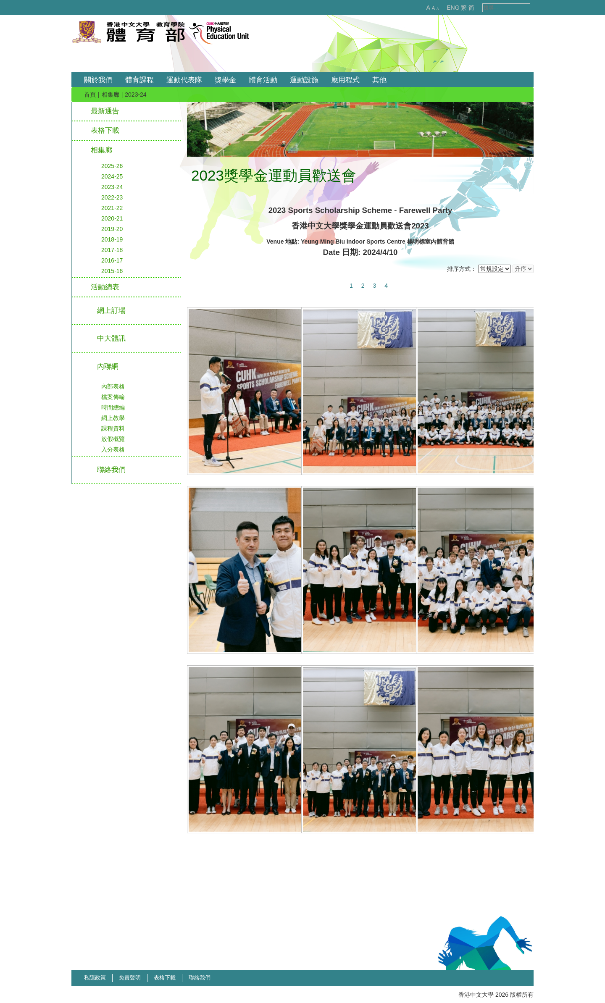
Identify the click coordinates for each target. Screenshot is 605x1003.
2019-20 (112, 229)
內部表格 (113, 386)
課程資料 (113, 428)
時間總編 (113, 407)
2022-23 (112, 197)
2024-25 (112, 176)
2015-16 (112, 271)
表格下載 (105, 130)
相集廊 (110, 94)
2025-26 (112, 166)
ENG (444, 7)
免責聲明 (130, 977)
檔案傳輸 (113, 397)
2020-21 (112, 218)
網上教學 (113, 418)
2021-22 (112, 208)
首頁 (90, 94)
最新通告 (105, 111)
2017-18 (112, 250)
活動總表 (105, 287)
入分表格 (113, 449)
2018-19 (112, 239)
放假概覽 (113, 439)
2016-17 (112, 260)
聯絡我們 (199, 977)
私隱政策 (95, 977)
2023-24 (112, 187)
